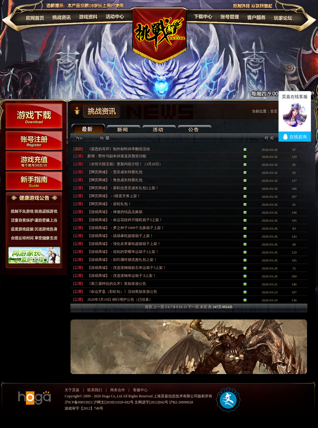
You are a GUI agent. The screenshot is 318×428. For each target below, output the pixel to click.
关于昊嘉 (72, 390)
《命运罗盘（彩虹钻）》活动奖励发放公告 (122, 291)
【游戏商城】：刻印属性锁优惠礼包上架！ (122, 260)
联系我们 (94, 390)
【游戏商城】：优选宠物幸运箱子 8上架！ (121, 275)
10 (181, 307)
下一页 (193, 307)
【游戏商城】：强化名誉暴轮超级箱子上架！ (124, 244)
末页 (203, 307)
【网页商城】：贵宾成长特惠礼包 (114, 172)
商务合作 (117, 390)
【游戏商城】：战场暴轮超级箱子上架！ (120, 236)
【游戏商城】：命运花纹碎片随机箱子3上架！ (125, 220)
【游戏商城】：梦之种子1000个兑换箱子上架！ (126, 228)
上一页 (158, 307)
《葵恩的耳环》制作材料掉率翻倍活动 (118, 149)
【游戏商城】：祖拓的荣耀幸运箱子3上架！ (123, 252)
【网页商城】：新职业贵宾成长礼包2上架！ (123, 188)
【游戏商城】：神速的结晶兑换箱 (114, 212)
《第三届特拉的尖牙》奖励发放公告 (116, 283)
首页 (148, 307)
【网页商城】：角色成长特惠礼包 (114, 180)
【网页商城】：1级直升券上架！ (114, 196)
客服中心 (140, 390)
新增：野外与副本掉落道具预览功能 (116, 156)
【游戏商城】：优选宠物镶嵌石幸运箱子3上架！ (126, 268)
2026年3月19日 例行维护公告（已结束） (120, 299)
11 (185, 307)
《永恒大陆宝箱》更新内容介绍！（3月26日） (125, 164)
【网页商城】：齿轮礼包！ (109, 204)
